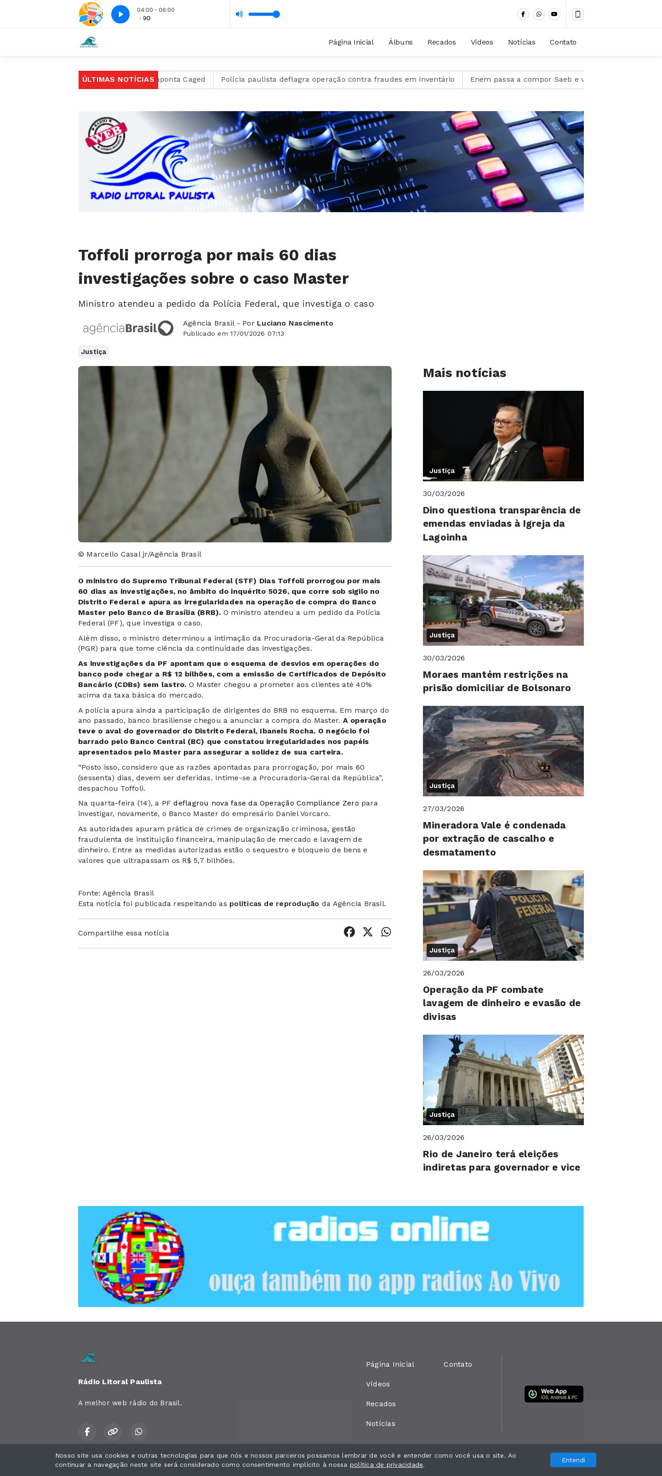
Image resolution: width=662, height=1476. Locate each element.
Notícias (521, 42)
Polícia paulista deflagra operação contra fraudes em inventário (361, 79)
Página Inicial (351, 42)
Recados (442, 42)
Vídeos (482, 42)
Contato (563, 42)
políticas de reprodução (274, 903)
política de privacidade (386, 1464)
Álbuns (400, 42)
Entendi (573, 1460)
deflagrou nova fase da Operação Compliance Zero (266, 803)
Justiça (94, 352)
